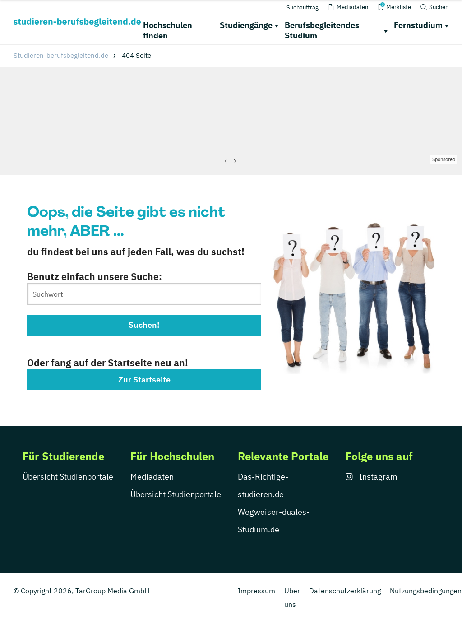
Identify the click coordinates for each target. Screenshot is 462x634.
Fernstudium (418, 25)
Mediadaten (152, 476)
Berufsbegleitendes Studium (322, 30)
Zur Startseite (144, 379)
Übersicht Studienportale (68, 476)
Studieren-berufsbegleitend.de (61, 55)
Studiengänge (246, 25)
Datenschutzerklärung (345, 590)
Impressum (256, 590)
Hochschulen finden (167, 30)
